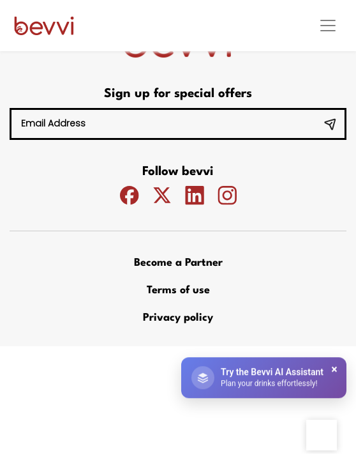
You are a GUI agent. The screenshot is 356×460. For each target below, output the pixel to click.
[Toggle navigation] (328, 25)
